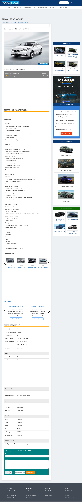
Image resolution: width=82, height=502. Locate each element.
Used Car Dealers (42, 7)
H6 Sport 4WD (21, 267)
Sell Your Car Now (66, 133)
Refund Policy (71, 491)
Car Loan (9, 493)
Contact (71, 493)
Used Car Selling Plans (12, 491)
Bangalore (28, 495)
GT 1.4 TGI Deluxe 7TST (43, 268)
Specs (6, 25)
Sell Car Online (7, 7)
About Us (67, 493)
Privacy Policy (71, 497)
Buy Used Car (17, 7)
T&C (66, 497)
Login (74, 3)
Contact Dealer (16, 319)
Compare (44, 73)
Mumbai (28, 491)
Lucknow (31, 497)
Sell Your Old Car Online (66, 104)
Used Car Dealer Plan (29, 7)
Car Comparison (49, 493)
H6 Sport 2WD (32, 267)
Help (66, 491)
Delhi (27, 497)
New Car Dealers (64, 7)
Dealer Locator (48, 495)
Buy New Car (53, 7)
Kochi (32, 493)
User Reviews (13, 25)
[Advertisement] (41, 13)
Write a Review (45, 76)
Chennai (28, 493)
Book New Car (48, 491)
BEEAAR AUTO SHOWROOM (16, 306)
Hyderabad (34, 495)
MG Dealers (7, 301)
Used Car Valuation (11, 497)
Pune (32, 491)
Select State (64, 3)
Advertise (67, 495)
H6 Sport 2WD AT (10, 267)
